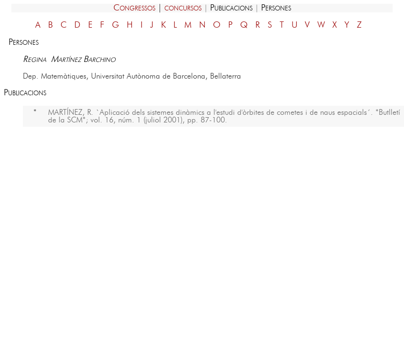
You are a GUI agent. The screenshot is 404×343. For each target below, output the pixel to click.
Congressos (134, 8)
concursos (183, 8)
